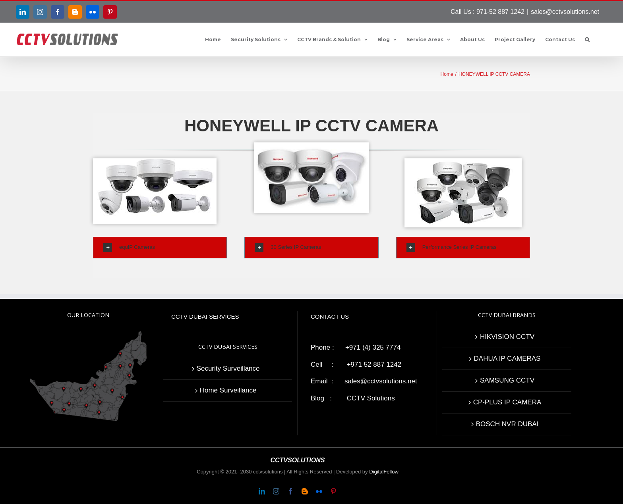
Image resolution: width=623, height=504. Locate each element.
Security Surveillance (228, 368)
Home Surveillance (228, 390)
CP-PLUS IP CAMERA (507, 402)
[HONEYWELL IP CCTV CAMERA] (154, 162)
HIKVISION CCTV (507, 336)
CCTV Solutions (371, 398)
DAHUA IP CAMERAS (507, 358)
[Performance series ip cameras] (494, 162)
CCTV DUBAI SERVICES (205, 316)
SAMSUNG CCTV (507, 380)
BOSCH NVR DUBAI (507, 424)
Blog (317, 398)
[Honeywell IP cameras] (311, 71)
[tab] (159, 247)
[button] (587, 39)
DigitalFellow (384, 472)
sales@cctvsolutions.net (565, 11)
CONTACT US (330, 316)
